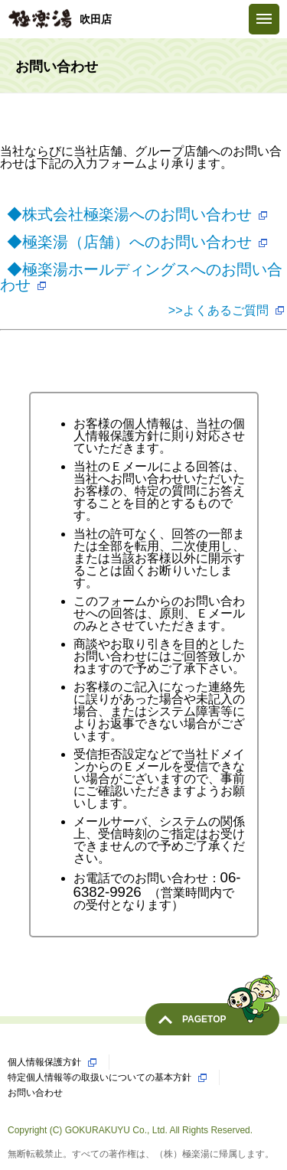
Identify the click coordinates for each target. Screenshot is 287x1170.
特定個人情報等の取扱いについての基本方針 (99, 1077)
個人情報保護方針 (44, 1062)
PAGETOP (230, 1014)
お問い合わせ (35, 1092)
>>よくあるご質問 (218, 310)
